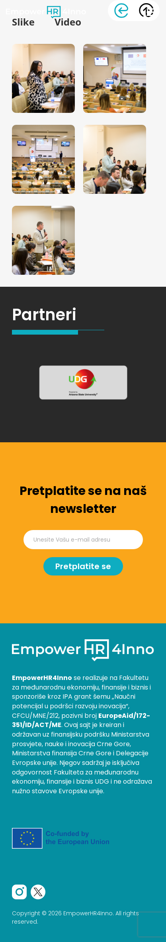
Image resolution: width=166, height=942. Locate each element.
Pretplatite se (83, 566)
